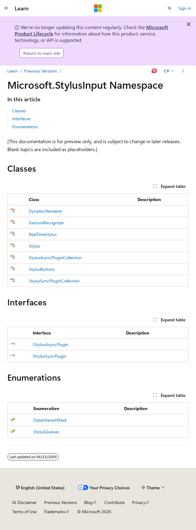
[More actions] (183, 71)
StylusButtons (42, 269)
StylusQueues (46, 432)
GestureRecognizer (46, 223)
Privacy (138, 502)
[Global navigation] (6, 8)
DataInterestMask (50, 420)
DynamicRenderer (45, 211)
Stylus (34, 246)
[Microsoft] (98, 8)
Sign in (184, 8)
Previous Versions (40, 71)
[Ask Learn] (154, 71)
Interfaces (21, 118)
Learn (12, 71)
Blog (88, 502)
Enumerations (25, 126)
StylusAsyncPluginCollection (55, 257)
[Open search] (170, 8)
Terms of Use (24, 511)
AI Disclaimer (24, 502)
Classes (19, 111)
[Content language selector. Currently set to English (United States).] (40, 488)
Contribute (114, 502)
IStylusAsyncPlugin (50, 344)
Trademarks (54, 511)
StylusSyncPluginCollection (54, 281)
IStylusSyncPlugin (49, 356)
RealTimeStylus (43, 234)
